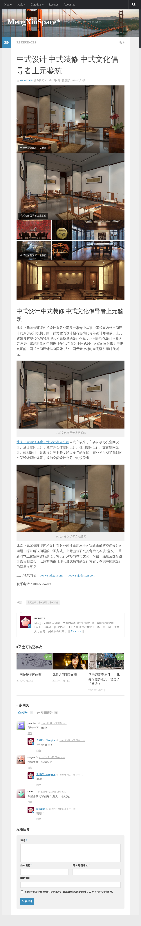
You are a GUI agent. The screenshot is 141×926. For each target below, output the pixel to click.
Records (53, 4)
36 (120, 657)
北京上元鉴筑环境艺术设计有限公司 (43, 442)
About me (69, 4)
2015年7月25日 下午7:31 (72, 774)
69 (48, 657)
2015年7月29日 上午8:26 (53, 791)
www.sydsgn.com (51, 575)
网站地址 (25, 878)
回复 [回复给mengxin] (38, 819)
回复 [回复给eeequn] (30, 767)
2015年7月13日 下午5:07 (54, 723)
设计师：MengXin (45, 740)
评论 (25, 712)
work (20, 4)
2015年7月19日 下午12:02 (52, 757)
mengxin (26, 80)
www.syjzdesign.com (82, 575)
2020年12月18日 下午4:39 (62, 809)
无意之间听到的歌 (65, 674)
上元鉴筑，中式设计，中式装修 (43, 602)
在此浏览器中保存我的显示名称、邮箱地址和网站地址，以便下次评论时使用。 (70, 892)
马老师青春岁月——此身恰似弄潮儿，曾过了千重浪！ (104, 679)
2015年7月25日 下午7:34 (72, 740)
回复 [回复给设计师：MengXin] (38, 750)
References (26, 42)
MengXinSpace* (33, 22)
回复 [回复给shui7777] (30, 802)
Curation (36, 4)
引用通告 (47, 712)
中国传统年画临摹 (29, 674)
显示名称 (26, 865)
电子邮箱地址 (81, 865)
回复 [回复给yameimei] (30, 733)
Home (8, 4)
